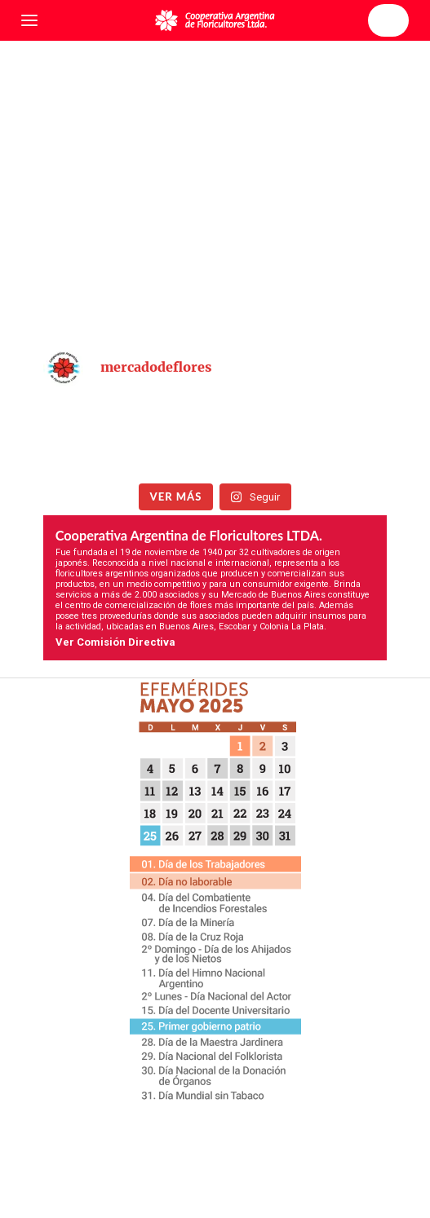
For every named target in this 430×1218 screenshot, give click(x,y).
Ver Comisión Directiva (115, 642)
